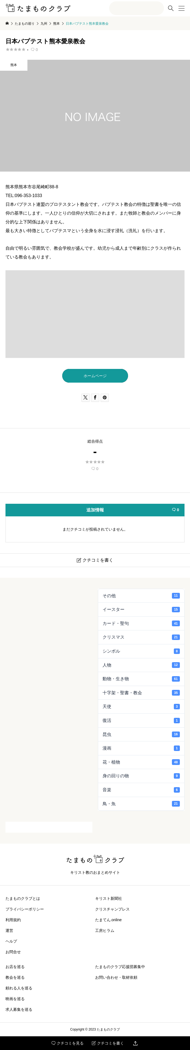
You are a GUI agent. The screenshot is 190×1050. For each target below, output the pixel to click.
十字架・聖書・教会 (141, 692)
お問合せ (13, 952)
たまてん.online (108, 920)
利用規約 (13, 920)
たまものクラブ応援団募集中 (120, 966)
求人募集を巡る (18, 1009)
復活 (141, 720)
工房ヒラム (104, 930)
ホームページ (95, 376)
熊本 (13, 65)
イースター (141, 609)
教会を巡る (15, 977)
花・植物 (141, 762)
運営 (9, 930)
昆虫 (141, 734)
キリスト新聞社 (108, 898)
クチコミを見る (68, 1043)
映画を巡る (15, 999)
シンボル (141, 651)
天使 (141, 706)
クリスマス (141, 637)
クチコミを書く (108, 1043)
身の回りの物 (141, 776)
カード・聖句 (141, 623)
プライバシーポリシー (24, 909)
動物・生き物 (141, 679)
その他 (141, 595)
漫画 (141, 748)
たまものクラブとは (22, 898)
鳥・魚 (141, 803)
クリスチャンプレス (112, 909)
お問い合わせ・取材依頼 (116, 977)
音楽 (141, 790)
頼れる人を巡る (18, 988)
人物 (141, 665)
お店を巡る (15, 966)
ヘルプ (11, 941)
